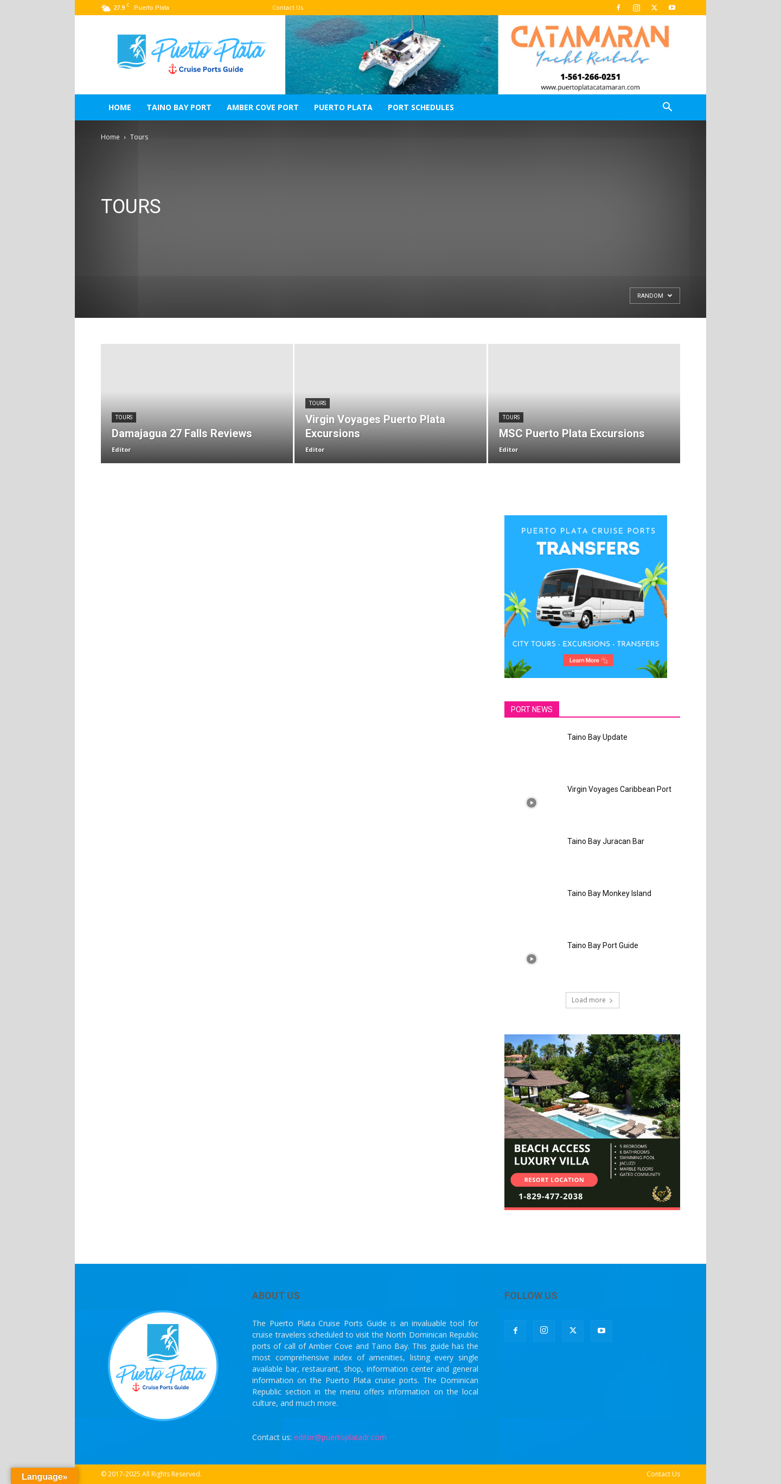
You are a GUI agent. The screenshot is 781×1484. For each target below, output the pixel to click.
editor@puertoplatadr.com (340, 1437)
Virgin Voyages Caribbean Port (619, 789)
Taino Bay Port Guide (602, 945)
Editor (121, 449)
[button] (667, 108)
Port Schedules (421, 107)
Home (119, 107)
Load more (592, 1000)
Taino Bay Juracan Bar (605, 841)
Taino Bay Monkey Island (609, 893)
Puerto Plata (343, 107)
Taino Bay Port (179, 107)
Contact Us (287, 7)
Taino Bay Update (597, 737)
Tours (124, 417)
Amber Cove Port (263, 107)
